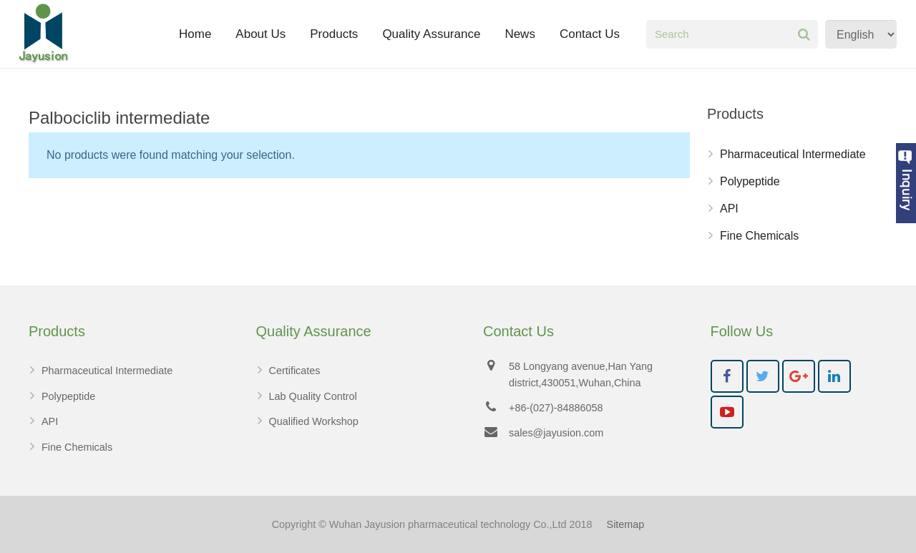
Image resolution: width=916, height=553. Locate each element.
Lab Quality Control (313, 396)
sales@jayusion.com (556, 433)
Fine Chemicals (759, 236)
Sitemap (626, 524)
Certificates (295, 370)
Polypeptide (750, 181)
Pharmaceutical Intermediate (793, 154)
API (729, 208)
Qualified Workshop (314, 421)
